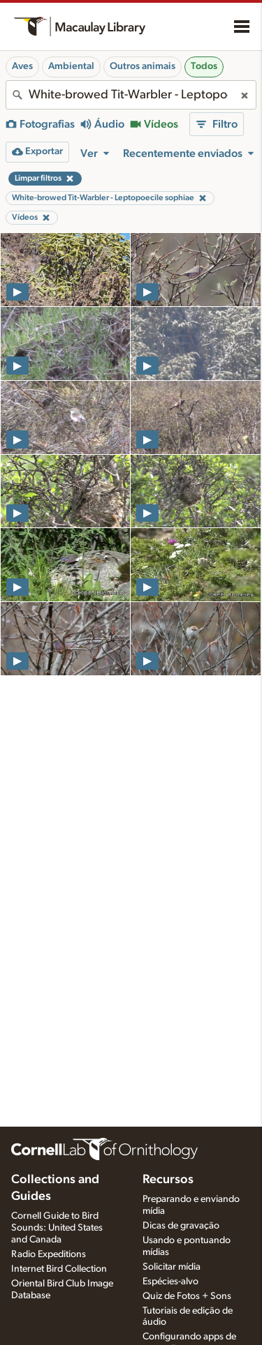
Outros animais (142, 66)
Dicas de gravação (181, 1226)
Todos (204, 66)
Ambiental (71, 66)
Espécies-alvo (170, 1281)
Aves (22, 66)
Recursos (168, 1179)
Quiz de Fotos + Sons (187, 1296)
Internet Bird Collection (59, 1269)
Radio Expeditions (48, 1254)
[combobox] (131, 95)
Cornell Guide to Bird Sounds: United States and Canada (57, 1228)
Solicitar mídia (172, 1267)
